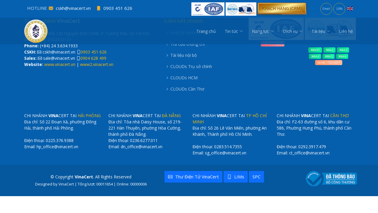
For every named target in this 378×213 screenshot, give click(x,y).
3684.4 (315, 56)
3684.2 (329, 50)
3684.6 (342, 56)
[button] (282, 8)
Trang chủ (206, 31)
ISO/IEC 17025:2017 (328, 62)
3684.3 (343, 50)
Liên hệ (346, 31)
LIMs (339, 9)
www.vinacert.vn (59, 64)
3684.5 (329, 56)
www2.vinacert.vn (96, 64)
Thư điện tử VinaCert (193, 177)
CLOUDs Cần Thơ (187, 89)
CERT (313, 8)
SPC (256, 177)
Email (326, 9)
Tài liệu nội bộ (183, 55)
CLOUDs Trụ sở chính (191, 66)
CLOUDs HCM (184, 78)
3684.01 (315, 50)
